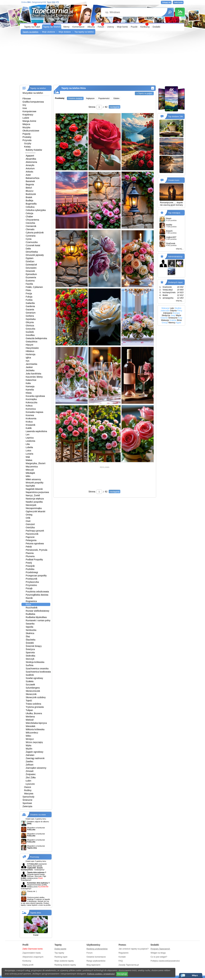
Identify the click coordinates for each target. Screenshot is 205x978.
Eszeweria (31, 277)
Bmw (179, 320)
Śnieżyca (30, 649)
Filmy (179, 310)
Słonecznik (31, 694)
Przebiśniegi (32, 572)
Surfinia (29, 665)
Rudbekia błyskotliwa (36, 617)
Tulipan (29, 710)
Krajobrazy (28, 114)
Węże (178, 315)
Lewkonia (30, 441)
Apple (178, 322)
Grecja (165, 322)
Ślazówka (30, 639)
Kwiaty (27, 146)
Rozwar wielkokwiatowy (37, 611)
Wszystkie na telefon (33, 93)
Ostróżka (30, 527)
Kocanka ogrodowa (35, 396)
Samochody (28, 796)
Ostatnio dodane (75, 98)
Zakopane (167, 313)
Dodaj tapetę (60, 949)
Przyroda (27, 140)
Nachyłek (30, 486)
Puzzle (134, 26)
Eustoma (30, 280)
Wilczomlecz (32, 732)
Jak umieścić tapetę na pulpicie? (133, 949)
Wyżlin (29, 748)
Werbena (30, 716)
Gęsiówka (31, 319)
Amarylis (30, 165)
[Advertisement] (102, 60)
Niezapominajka (34, 508)
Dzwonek (30, 271)
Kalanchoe (31, 380)
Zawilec (29, 761)
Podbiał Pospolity (34, 559)
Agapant (30, 155)
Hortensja (30, 354)
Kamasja (30, 386)
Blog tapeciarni (93, 965)
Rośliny (28, 790)
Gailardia (30, 303)
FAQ (121, 961)
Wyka (28, 745)
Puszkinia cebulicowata (37, 591)
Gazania (30, 309)
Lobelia (29, 447)
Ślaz (28, 636)
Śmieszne (27, 800)
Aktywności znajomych (32, 957)
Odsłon (116, 98)
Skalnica (30, 633)
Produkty (27, 137)
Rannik (29, 598)
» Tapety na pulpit (144, 93)
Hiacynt (29, 344)
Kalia (28, 383)
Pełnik (29, 546)
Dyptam (29, 258)
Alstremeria (31, 162)
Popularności (103, 98)
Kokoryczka (31, 402)
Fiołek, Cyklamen (34, 287)
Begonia (30, 184)
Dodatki (156, 26)
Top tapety (59, 953)
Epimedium (31, 274)
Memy (66, 26)
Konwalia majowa (34, 412)
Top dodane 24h (175, 116)
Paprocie (30, 537)
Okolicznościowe (31, 130)
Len (27, 434)
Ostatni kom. (174, 180)
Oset (28, 521)
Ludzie (26, 118)
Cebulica (30, 207)
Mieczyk (30, 469)
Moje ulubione (48, 32)
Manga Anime (29, 121)
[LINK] (44, 885)
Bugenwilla (31, 203)
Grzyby (27, 143)
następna (114, 106)
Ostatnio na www (38, 814)
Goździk (30, 332)
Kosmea (30, 415)
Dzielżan (30, 261)
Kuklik (29, 428)
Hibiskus (30, 351)
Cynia (29, 239)
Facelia (29, 284)
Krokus (29, 421)
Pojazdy (27, 134)
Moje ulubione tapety (64, 961)
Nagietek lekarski (34, 489)
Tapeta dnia (35, 912)
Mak (28, 457)
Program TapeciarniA (160, 949)
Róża (28, 604)
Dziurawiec (31, 268)
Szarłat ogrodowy (34, 678)
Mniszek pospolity (35, 482)
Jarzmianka (31, 364)
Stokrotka (30, 655)
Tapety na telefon (30, 32)
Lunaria (29, 453)
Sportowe (27, 803)
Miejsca (26, 124)
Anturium (30, 168)
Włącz (195, 975)
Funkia (29, 300)
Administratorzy (175, 256)
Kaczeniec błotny (34, 377)
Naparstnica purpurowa (37, 492)
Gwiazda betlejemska (36, 338)
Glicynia (30, 322)
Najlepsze (90, 98)
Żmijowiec (31, 774)
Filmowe (27, 98)
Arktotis (29, 171)
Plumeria (30, 556)
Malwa (29, 460)
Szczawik (30, 684)
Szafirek (30, 675)
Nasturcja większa (35, 498)
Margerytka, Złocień (35, 463)
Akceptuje (122, 974)
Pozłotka (30, 569)
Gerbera (30, 316)
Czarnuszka (32, 242)
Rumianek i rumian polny (38, 620)
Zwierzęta (27, 806)
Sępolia (29, 627)
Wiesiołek (30, 726)
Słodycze (166, 315)
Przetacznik (31, 578)
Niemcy (171, 322)
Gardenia (30, 306)
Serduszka (31, 630)
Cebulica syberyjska (36, 210)
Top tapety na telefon (84, 32)
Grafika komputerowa (33, 101)
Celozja (29, 213)
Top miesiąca (174, 213)
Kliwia (29, 393)
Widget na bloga (158, 953)
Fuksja (29, 296)
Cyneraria (31, 235)
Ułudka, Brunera (34, 713)
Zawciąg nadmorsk (35, 758)
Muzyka (26, 127)
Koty (180, 318)
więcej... (179, 248)
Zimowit (29, 771)
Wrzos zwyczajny (34, 742)
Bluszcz (29, 191)
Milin (28, 476)
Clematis (30, 229)
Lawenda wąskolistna (36, 431)
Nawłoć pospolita (34, 502)
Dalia (28, 248)
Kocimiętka (31, 399)
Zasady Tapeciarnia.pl (129, 965)
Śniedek (30, 643)
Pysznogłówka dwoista (37, 594)
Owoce (27, 787)
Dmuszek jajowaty (35, 255)
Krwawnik (30, 425)
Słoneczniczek (33, 691)
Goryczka (30, 328)
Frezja (29, 293)
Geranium (31, 312)
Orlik (28, 518)
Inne (25, 108)
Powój (29, 562)
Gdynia (173, 310)
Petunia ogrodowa (35, 543)
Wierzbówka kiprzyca (36, 723)
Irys (27, 360)
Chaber (29, 216)
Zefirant (29, 764)
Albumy (91, 26)
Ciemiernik (31, 226)
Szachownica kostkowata (38, 671)
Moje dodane (65, 32)
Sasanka (30, 623)
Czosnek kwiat (33, 245)
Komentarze (78, 26)
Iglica (28, 357)
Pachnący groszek (35, 530)
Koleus (29, 405)
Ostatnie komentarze (96, 957)
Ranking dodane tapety (65, 965)
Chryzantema (32, 219)
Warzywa (28, 793)
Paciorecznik (32, 534)
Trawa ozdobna (33, 703)
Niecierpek (31, 505)
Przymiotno (31, 585)
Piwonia (30, 553)
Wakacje (165, 308)
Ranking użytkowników (97, 949)
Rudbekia (30, 614)
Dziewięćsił (31, 264)
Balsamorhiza (32, 178)
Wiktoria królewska (35, 729)
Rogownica (31, 601)
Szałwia (29, 681)
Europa (176, 313)
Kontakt (122, 957)
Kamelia (30, 389)
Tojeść (29, 700)
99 (102, 24)
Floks (28, 290)
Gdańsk (164, 318)
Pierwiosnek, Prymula (36, 550)
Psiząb (29, 588)
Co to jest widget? (159, 957)
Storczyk (30, 659)
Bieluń (29, 187)
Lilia (28, 444)
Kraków (173, 320)
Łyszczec (30, 784)
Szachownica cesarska (37, 668)
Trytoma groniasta (35, 707)
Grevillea (30, 335)
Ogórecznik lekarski (35, 511)
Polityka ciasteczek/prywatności (165, 961)
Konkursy (145, 26)
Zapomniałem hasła (31, 953)
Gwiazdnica (31, 341)
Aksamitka (31, 159)
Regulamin (123, 953)
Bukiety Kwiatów (34, 150)
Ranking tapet (60, 957)
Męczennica (32, 466)
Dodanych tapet (175, 282)
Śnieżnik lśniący (34, 646)
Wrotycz (30, 739)
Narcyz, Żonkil (33, 495)
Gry (24, 105)
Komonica (31, 409)
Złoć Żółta (31, 777)
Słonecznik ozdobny (36, 697)
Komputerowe (29, 111)
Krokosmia (31, 418)
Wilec (28, 736)
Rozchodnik (31, 607)
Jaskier (29, 367)
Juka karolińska (33, 373)
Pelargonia (31, 540)
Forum (101, 26)
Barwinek (30, 181)
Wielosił (29, 720)
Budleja (29, 200)
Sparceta (30, 652)
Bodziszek (31, 194)
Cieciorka (30, 223)
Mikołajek (30, 473)
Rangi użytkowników (95, 961)
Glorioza (30, 325)
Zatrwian (30, 755)
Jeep (173, 315)
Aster (28, 175)
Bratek (29, 197)
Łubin (28, 780)
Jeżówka (30, 370)
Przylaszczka (32, 582)
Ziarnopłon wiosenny (36, 768)
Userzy (110, 26)
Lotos (28, 450)
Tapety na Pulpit (32, 26)
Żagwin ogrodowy (34, 752)
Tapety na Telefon (52, 26)
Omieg (29, 514)
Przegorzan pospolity (36, 575)
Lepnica (30, 437)
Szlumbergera (33, 687)
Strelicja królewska (35, 662)
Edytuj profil (27, 965)
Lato (172, 308)
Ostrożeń (30, 524)
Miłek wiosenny (33, 479)
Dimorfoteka (32, 252)
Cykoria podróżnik (35, 232)
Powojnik (30, 566)
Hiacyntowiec (32, 348)
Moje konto (122, 26)
